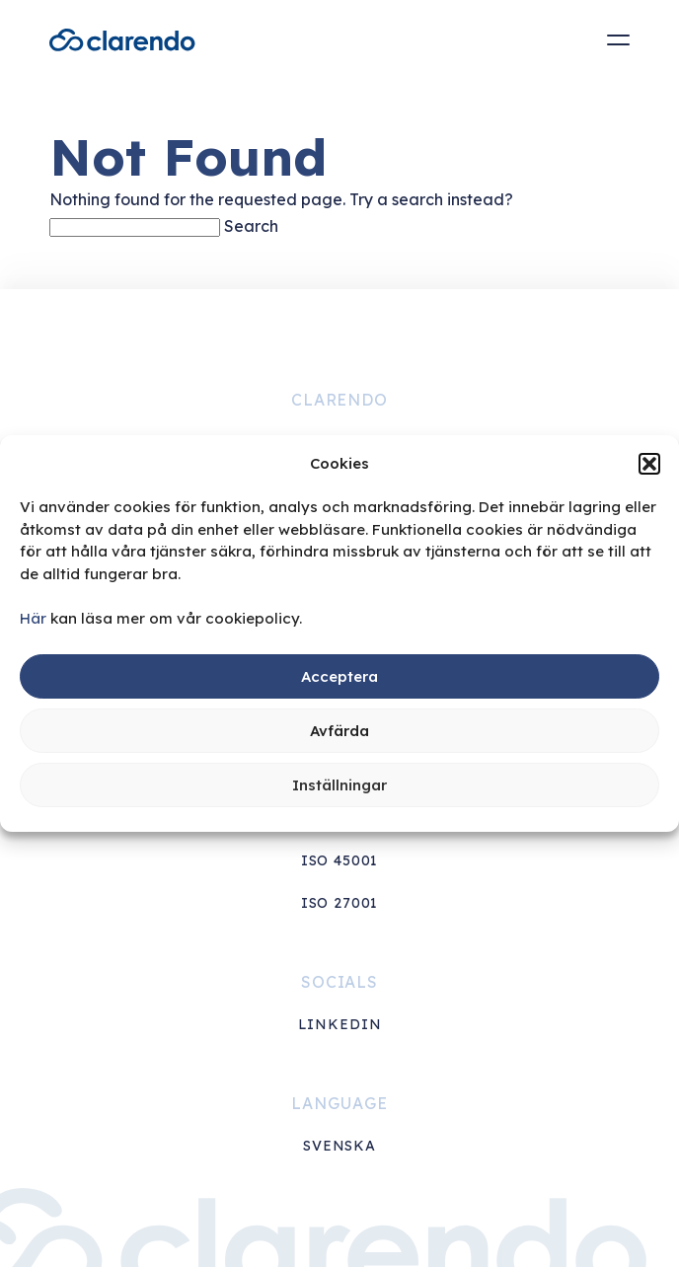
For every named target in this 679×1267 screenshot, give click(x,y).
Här (33, 618)
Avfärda (339, 730)
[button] (649, 464)
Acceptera (339, 676)
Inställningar (339, 785)
